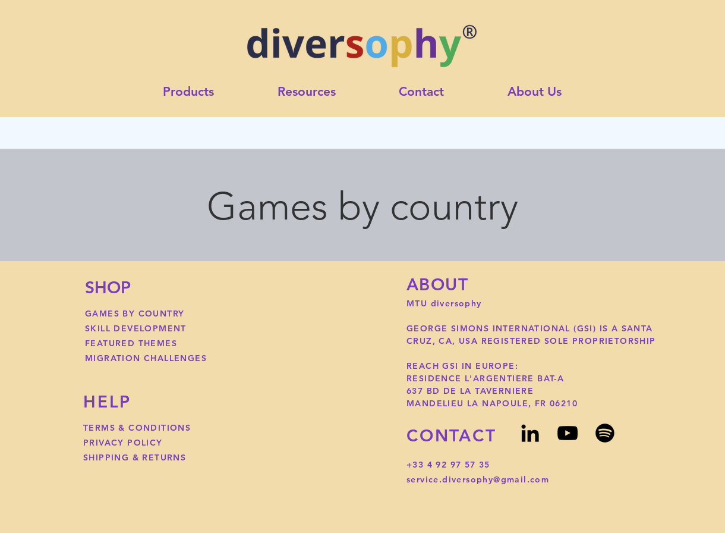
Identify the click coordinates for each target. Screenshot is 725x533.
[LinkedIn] (530, 433)
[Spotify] (604, 433)
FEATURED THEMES (131, 343)
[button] (307, 92)
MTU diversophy (445, 303)
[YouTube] (567, 433)
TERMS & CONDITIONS (137, 427)
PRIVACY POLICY (123, 442)
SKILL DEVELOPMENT (136, 328)
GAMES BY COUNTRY (134, 313)
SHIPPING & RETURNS (134, 457)
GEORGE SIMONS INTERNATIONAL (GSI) (503, 328)
